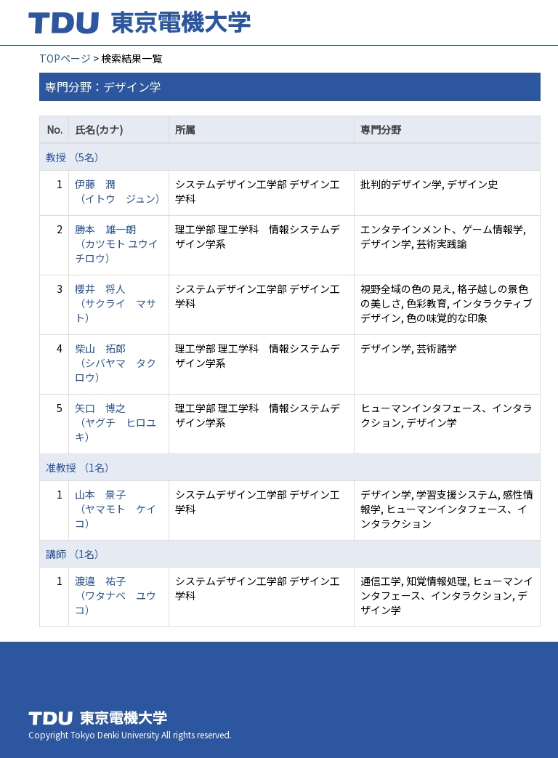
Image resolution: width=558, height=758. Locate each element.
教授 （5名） (75, 157)
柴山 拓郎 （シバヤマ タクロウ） (115, 362)
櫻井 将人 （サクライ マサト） (115, 303)
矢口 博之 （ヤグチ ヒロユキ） (115, 422)
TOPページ (65, 58)
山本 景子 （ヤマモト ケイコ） (115, 509)
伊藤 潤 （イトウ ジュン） (120, 191)
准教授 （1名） (80, 467)
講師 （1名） (75, 554)
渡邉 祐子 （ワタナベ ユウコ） (115, 595)
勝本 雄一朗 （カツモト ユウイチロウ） (116, 243)
